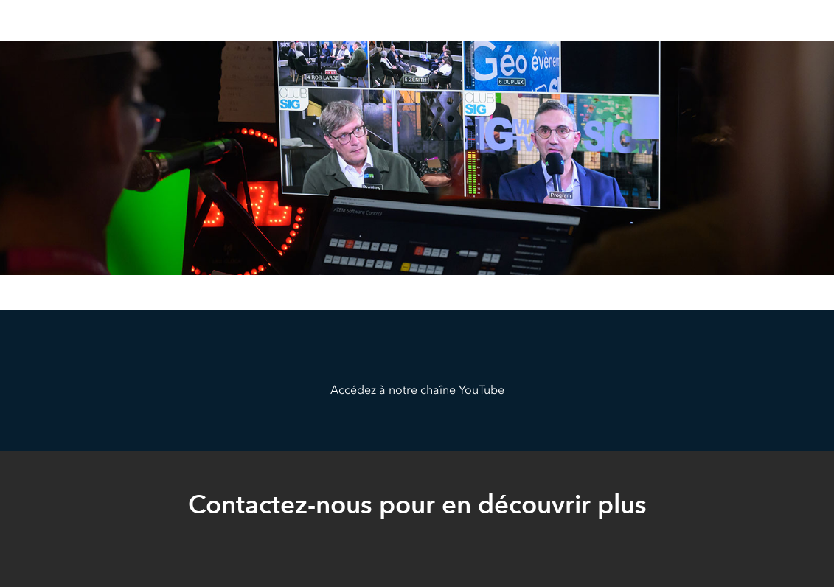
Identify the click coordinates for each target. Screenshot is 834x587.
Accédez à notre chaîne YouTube (417, 390)
